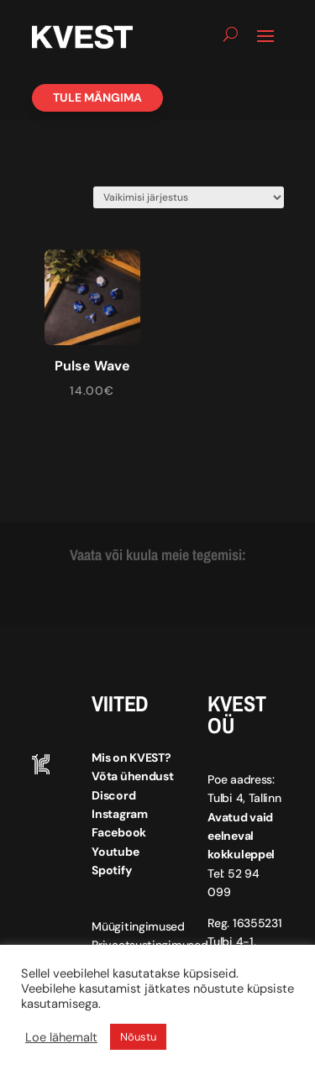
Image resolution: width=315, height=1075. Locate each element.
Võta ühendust (132, 776)
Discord (113, 795)
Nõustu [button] (138, 1037)
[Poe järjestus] (188, 197)
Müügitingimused (138, 926)
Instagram (119, 813)
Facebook (119, 832)
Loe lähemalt (61, 1037)
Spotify (111, 870)
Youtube (115, 851)
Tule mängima (97, 97)
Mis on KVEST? (131, 757)
